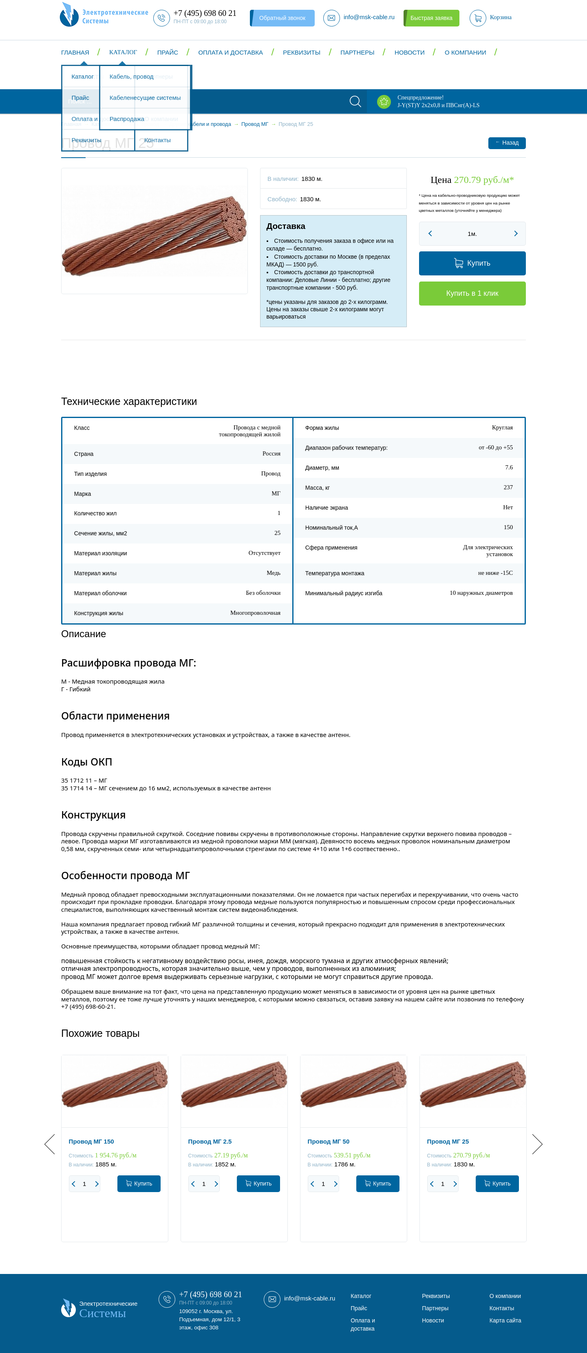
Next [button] (533, 1144)
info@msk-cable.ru (309, 1298)
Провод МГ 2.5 (210, 1141)
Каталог (123, 52)
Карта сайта (505, 1320)
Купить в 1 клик (472, 293)
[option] (114, 1154)
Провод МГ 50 (329, 1141)
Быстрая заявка (431, 18)
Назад (507, 142)
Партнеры (357, 52)
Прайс (167, 52)
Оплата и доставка (230, 52)
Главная (75, 52)
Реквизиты (301, 52)
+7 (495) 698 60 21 (210, 1294)
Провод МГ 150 (91, 1141)
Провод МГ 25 (448, 1141)
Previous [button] (54, 1144)
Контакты (87, 76)
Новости (410, 52)
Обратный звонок (282, 18)
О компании (465, 52)
